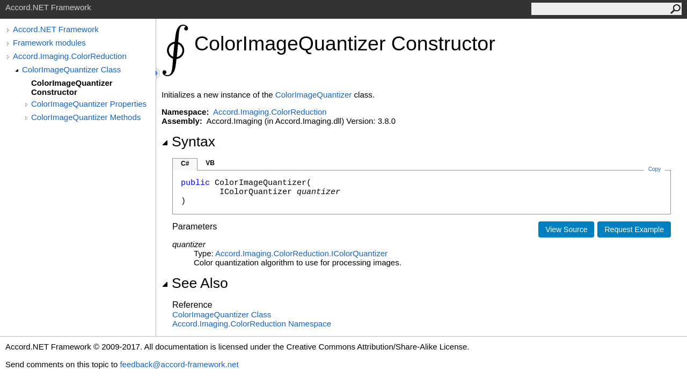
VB (210, 163)
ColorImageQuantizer (313, 94)
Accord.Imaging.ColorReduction (70, 56)
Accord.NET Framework (56, 29)
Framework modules (49, 42)
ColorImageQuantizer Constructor (72, 87)
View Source (566, 229)
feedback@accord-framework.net (179, 364)
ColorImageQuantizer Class (71, 69)
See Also (195, 283)
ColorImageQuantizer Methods (86, 117)
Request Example (634, 229)
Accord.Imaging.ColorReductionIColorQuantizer (301, 253)
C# (185, 163)
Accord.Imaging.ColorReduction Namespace (251, 323)
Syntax (188, 141)
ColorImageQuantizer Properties (89, 103)
